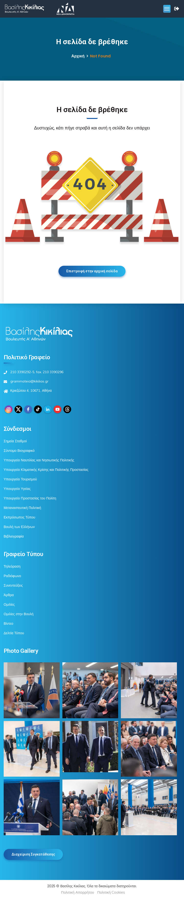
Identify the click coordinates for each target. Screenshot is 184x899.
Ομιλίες (9, 604)
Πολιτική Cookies (111, 892)
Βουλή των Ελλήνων (19, 527)
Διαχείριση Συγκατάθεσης (33, 854)
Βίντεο (8, 623)
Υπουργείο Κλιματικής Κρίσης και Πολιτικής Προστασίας (46, 469)
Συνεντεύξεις (13, 585)
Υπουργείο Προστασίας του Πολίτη (30, 498)
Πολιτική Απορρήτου (77, 892)
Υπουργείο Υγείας (17, 489)
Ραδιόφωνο (12, 576)
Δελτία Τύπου (14, 633)
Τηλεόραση (12, 566)
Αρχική (78, 56)
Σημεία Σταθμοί (15, 441)
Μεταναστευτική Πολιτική (22, 508)
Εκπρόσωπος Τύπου (19, 517)
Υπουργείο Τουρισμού (20, 479)
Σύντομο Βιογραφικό (19, 450)
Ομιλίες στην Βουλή (19, 614)
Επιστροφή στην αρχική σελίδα (92, 271)
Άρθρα (9, 595)
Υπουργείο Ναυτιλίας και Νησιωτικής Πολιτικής (39, 460)
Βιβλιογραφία (14, 536)
